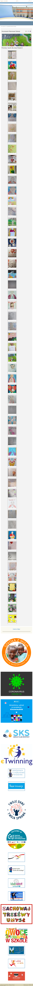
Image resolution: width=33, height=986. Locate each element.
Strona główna (3, 26)
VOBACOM (30, 984)
